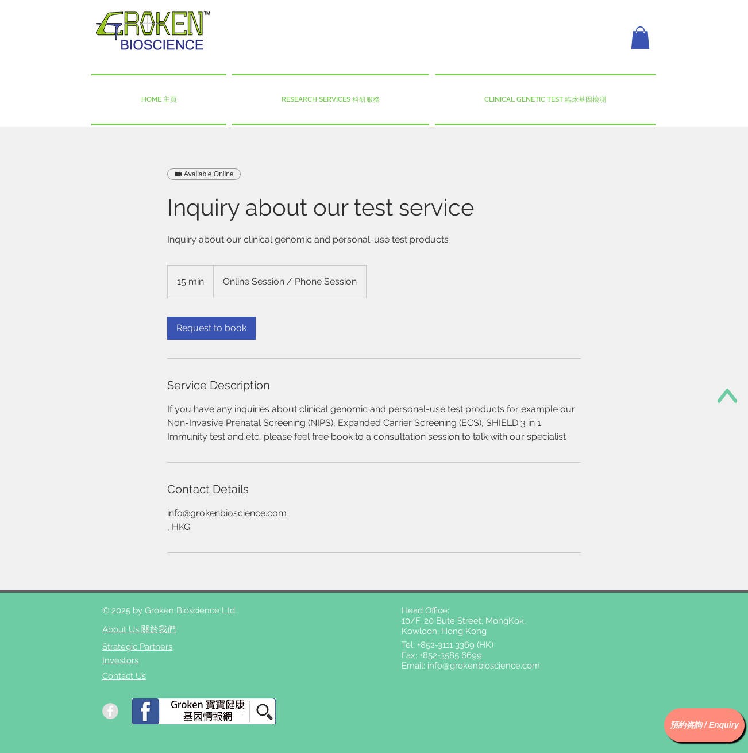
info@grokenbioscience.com (483, 665)
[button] (640, 37)
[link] (211, 328)
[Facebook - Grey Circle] (110, 711)
